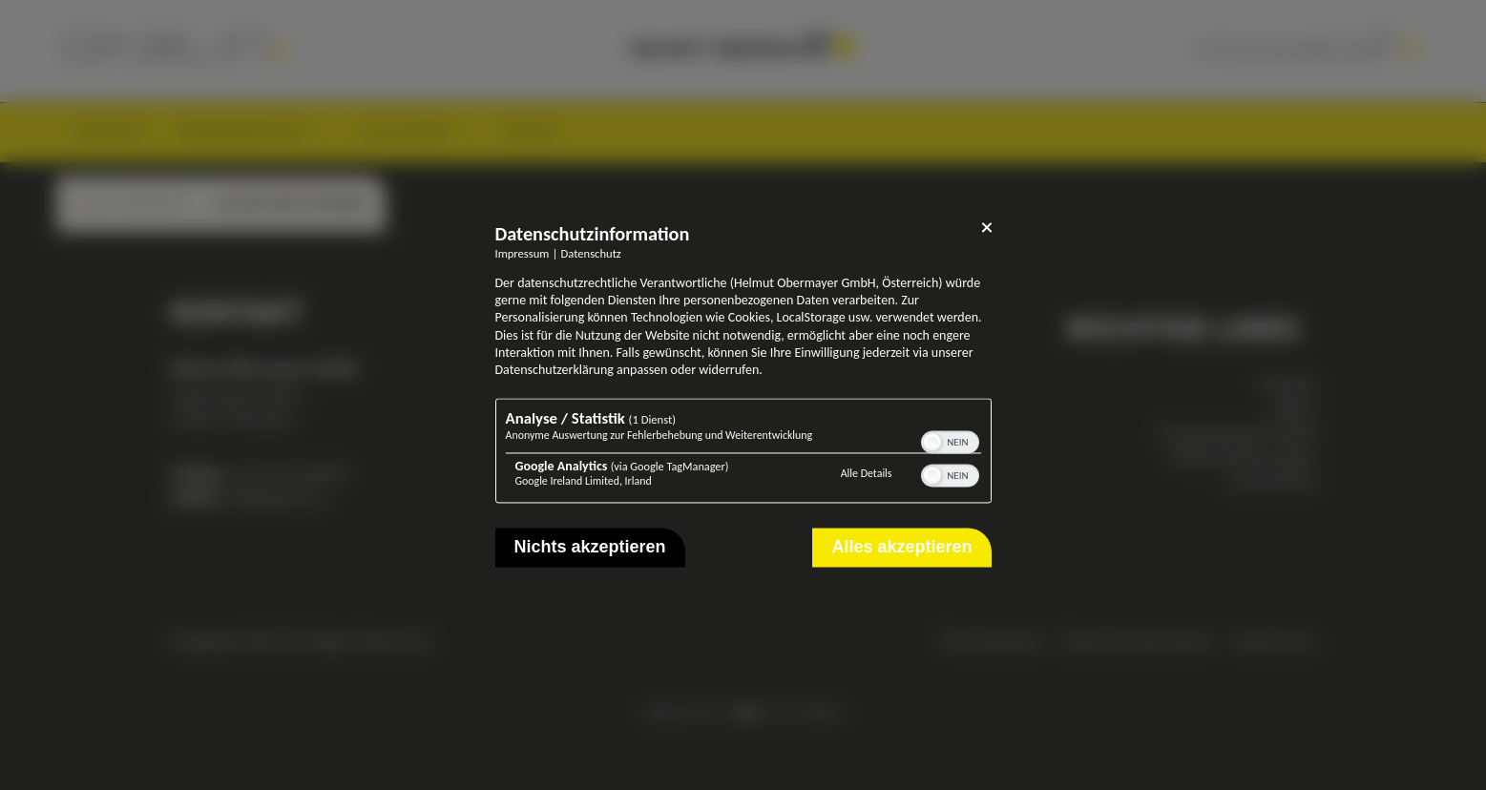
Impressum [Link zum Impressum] (522, 253)
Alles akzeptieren (901, 547)
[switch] (950, 440)
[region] (743, 454)
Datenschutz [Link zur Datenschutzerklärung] (591, 253)
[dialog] (743, 394)
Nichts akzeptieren (590, 547)
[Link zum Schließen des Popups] (987, 230)
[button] (932, 442)
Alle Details (866, 473)
